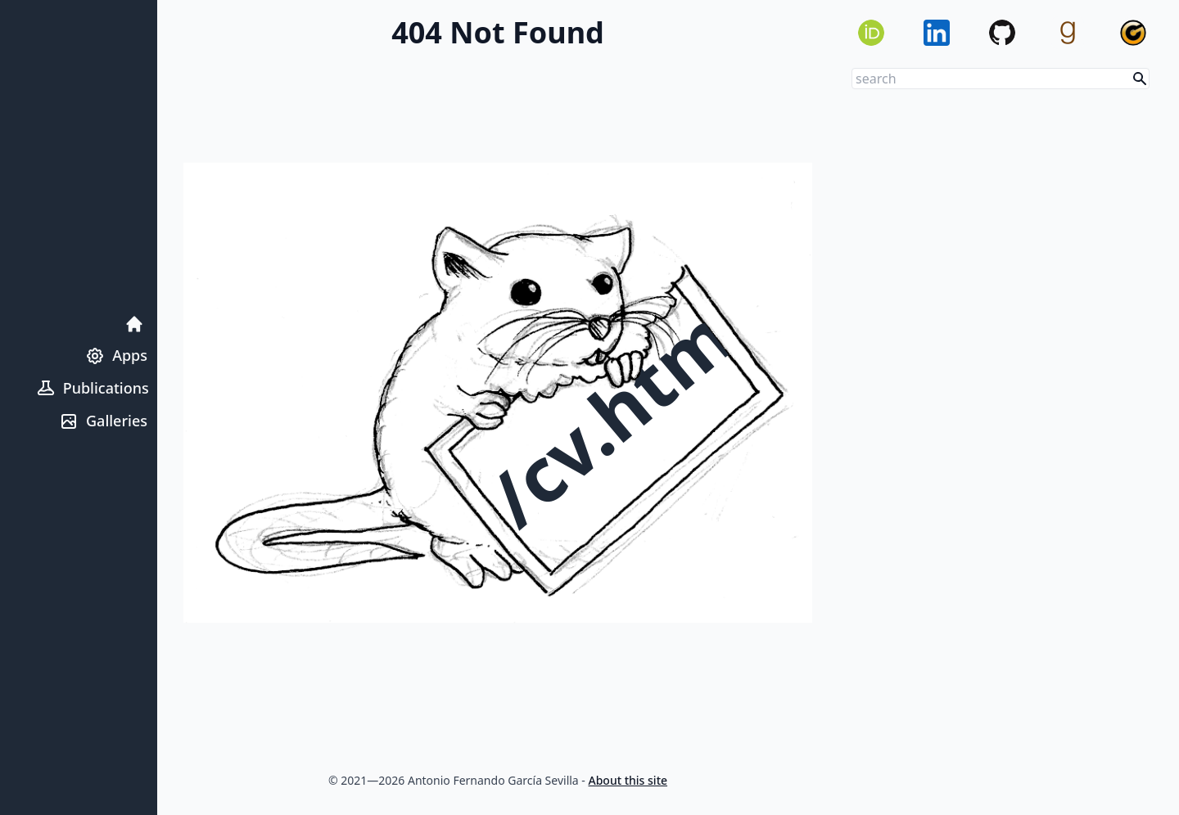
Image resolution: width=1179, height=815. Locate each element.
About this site (628, 780)
